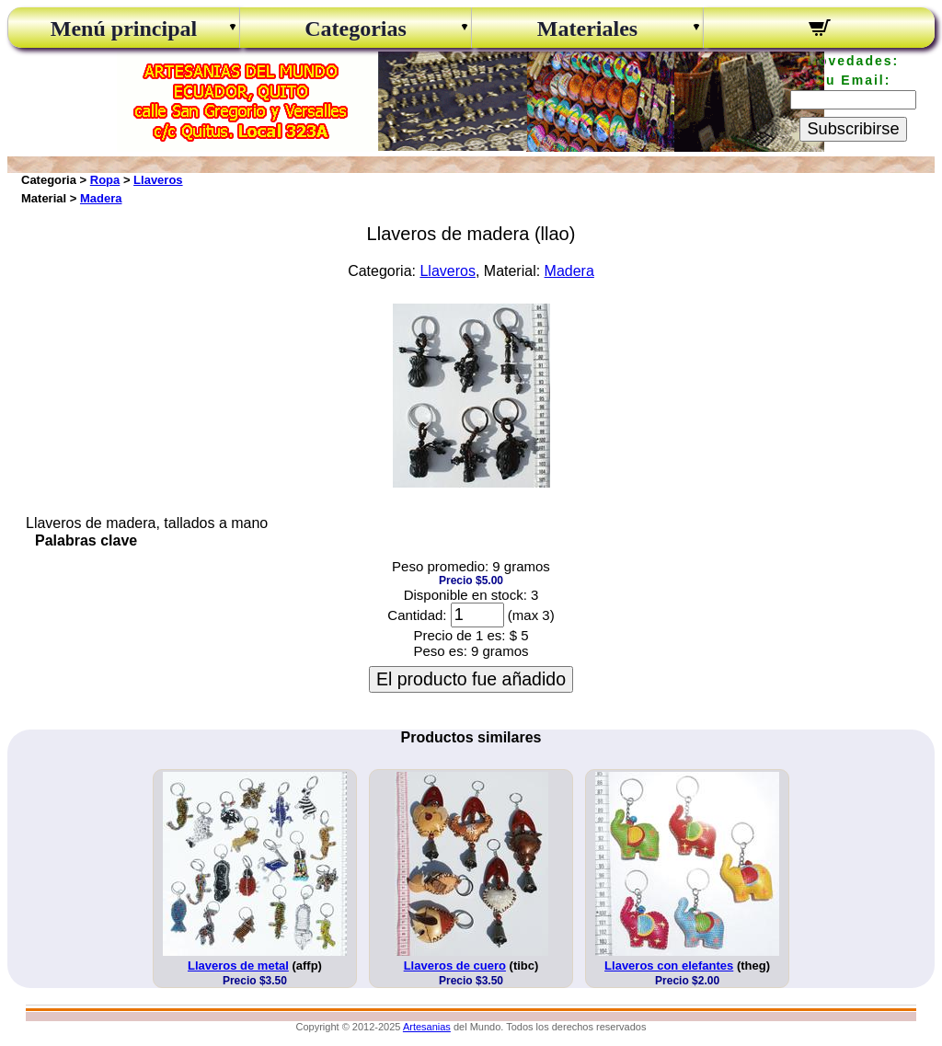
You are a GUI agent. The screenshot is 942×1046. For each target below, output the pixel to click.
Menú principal (124, 28)
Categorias (355, 28)
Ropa (105, 180)
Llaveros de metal (238, 965)
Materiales (587, 28)
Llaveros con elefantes (668, 965)
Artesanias (427, 1026)
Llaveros (157, 180)
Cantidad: (416, 615)
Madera (101, 198)
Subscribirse (853, 129)
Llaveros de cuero (455, 965)
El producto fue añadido (471, 679)
